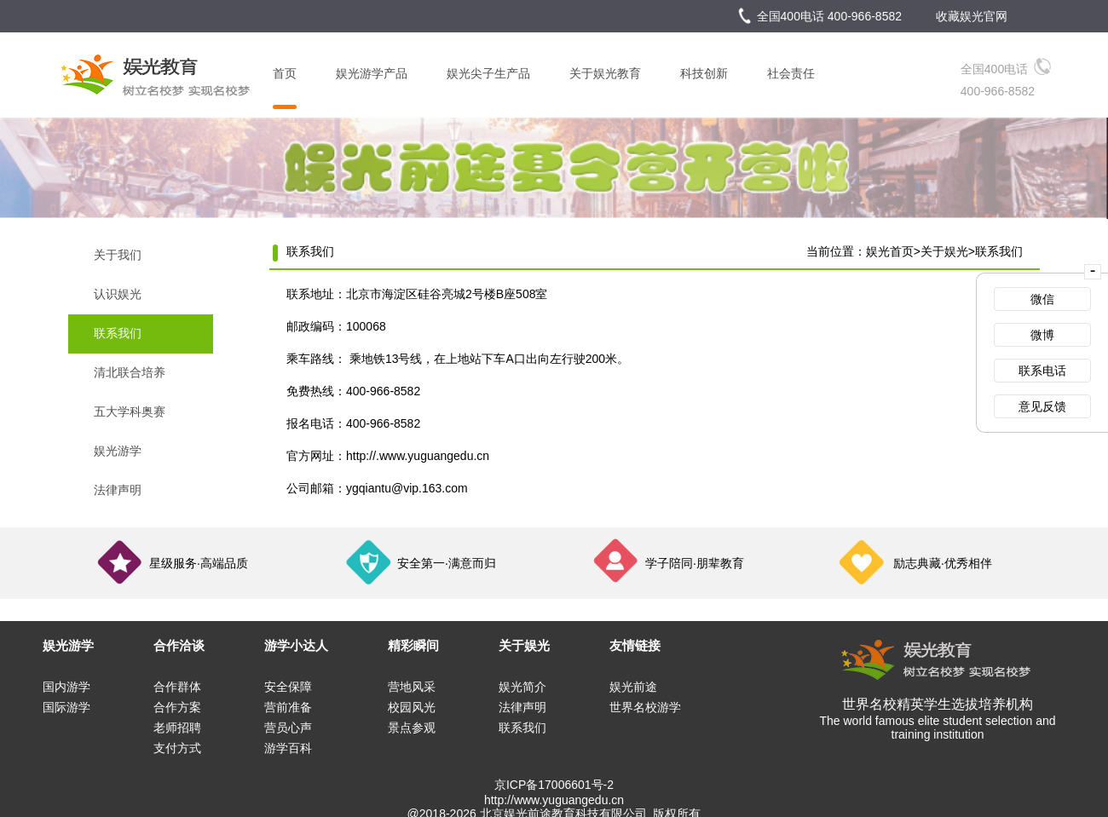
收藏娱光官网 (971, 16)
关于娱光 (944, 251)
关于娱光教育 (605, 73)
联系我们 (117, 333)
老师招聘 (177, 727)
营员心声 (288, 727)
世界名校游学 (645, 707)
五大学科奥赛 (129, 411)
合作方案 (177, 707)
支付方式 (177, 748)
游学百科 (288, 748)
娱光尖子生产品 (488, 73)
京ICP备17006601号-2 (554, 784)
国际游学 (66, 707)
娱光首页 (890, 251)
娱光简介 (522, 686)
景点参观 (412, 727)
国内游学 (66, 686)
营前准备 (288, 707)
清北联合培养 (129, 372)
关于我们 (117, 255)
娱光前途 (633, 686)
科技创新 (704, 73)
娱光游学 (117, 450)
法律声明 (117, 490)
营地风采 (412, 686)
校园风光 (412, 707)
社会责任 (791, 73)
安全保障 (288, 686)
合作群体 (177, 686)
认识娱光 (117, 294)
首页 (285, 73)
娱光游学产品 (371, 73)
